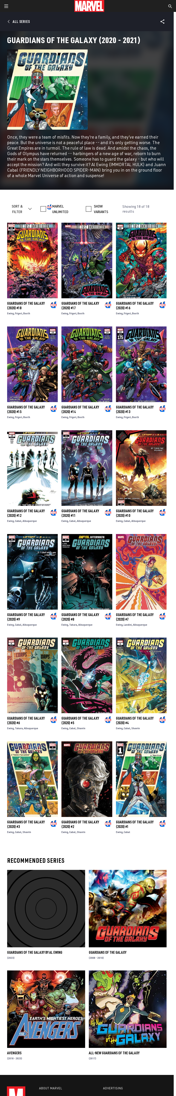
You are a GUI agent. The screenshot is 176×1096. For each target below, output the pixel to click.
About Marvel (50, 1088)
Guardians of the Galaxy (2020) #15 (26, 409)
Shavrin (81, 728)
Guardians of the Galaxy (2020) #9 (26, 617)
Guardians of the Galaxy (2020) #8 (80, 617)
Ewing (10, 313)
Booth (26, 313)
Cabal (18, 521)
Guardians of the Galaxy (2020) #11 (80, 513)
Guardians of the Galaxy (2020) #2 (80, 824)
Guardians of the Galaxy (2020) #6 (26, 720)
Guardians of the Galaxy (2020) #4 (134, 720)
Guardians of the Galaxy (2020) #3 (26, 824)
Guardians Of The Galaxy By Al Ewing (34, 952)
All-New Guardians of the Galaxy (114, 1053)
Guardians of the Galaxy (107, 952)
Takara (73, 624)
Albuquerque (30, 521)
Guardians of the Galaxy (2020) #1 (134, 824)
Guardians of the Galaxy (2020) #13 (134, 409)
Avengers (14, 1053)
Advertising (113, 1088)
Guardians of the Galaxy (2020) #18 (26, 305)
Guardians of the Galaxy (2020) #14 (80, 409)
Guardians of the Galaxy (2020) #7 (134, 617)
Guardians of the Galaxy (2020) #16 (134, 305)
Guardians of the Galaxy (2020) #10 (134, 513)
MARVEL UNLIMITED (60, 209)
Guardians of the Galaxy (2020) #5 (80, 720)
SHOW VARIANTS (101, 209)
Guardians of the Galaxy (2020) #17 (80, 305)
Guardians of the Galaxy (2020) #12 (26, 513)
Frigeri (18, 313)
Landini (128, 624)
